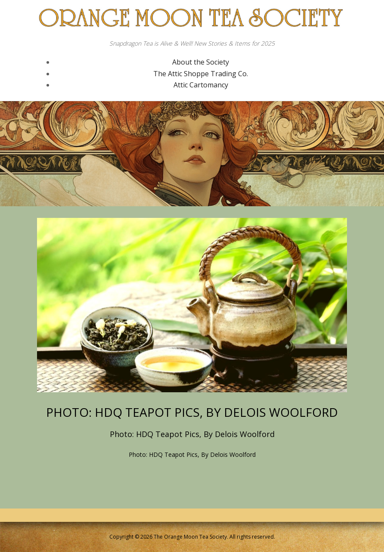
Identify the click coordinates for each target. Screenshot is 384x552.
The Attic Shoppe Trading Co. (200, 73)
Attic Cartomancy (200, 85)
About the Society (200, 62)
